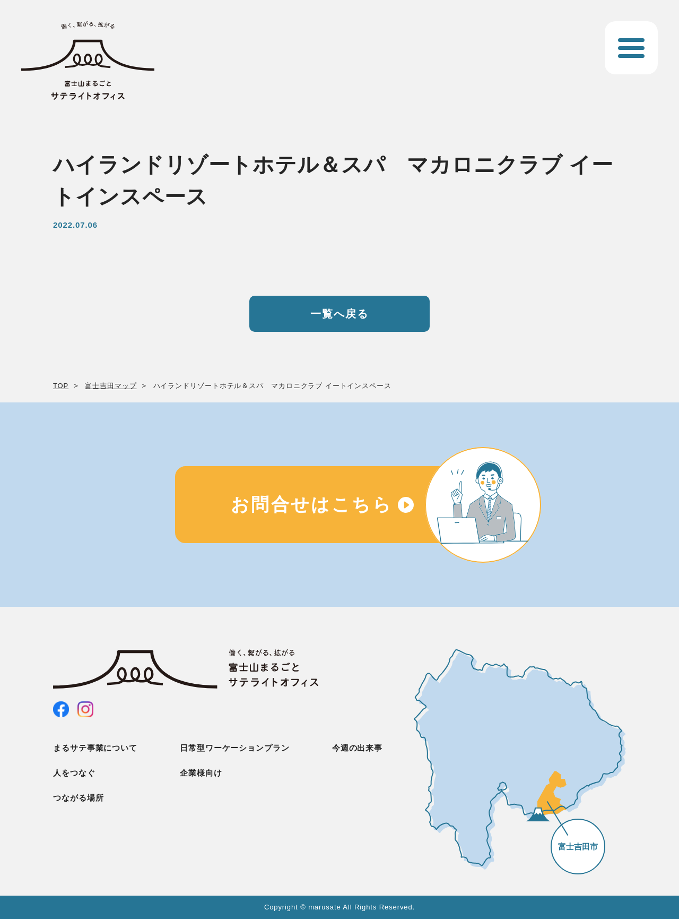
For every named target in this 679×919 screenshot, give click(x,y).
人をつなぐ (74, 772)
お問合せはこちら (312, 504)
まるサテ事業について (95, 747)
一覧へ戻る (339, 314)
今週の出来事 (357, 747)
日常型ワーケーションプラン (235, 747)
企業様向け (201, 772)
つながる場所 (78, 797)
